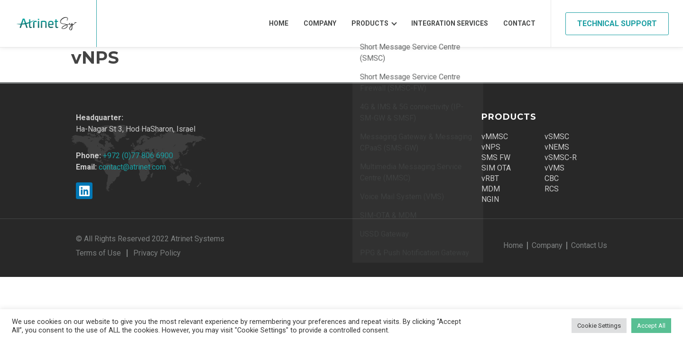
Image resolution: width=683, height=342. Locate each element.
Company (320, 23)
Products (369, 23)
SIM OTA (496, 167)
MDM (490, 188)
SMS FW (495, 157)
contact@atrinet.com (132, 166)
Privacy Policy (157, 252)
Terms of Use (98, 252)
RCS (552, 188)
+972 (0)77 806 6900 (138, 155)
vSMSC (557, 136)
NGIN (490, 199)
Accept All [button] (651, 325)
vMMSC (494, 136)
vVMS (554, 167)
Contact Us (589, 245)
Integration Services (449, 23)
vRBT (490, 178)
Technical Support (617, 23)
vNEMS (557, 147)
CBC (552, 178)
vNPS (490, 147)
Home (278, 23)
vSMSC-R (561, 157)
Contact (519, 23)
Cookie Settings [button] (599, 325)
